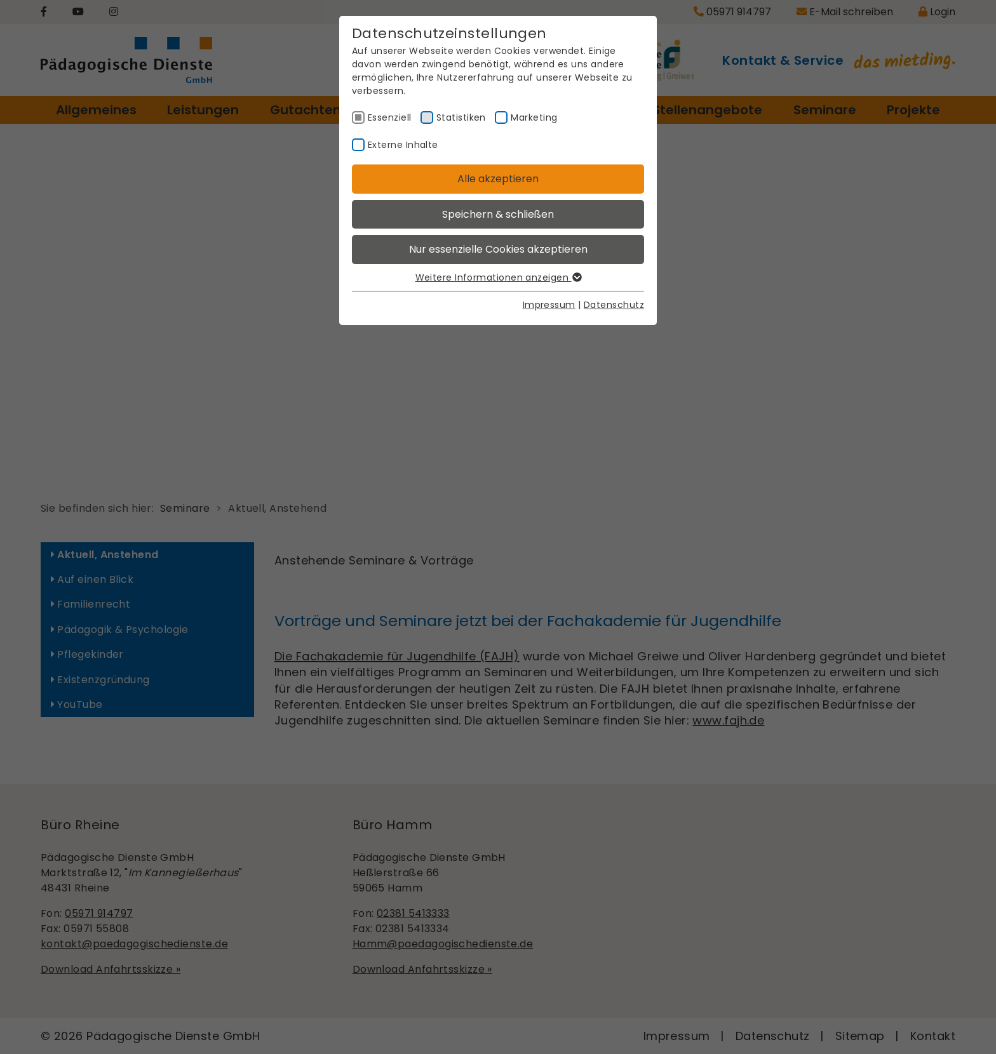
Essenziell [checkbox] (390, 117)
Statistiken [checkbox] (461, 117)
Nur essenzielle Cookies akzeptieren (498, 249)
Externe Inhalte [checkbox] (403, 144)
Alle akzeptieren (498, 178)
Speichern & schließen (498, 214)
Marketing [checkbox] (534, 117)
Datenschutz (614, 304)
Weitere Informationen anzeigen (498, 277)
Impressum (549, 304)
